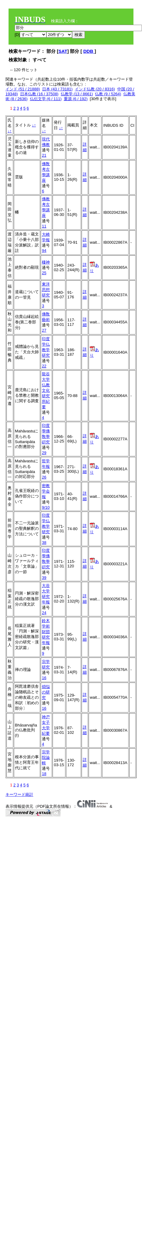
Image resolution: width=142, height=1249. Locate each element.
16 (44, 677)
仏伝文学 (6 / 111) (46, 98)
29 (44, 452)
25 (44, 273)
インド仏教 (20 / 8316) (95, 89)
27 (44, 330)
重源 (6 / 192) (76, 98)
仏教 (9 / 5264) (108, 94)
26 (44, 477)
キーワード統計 (19, 794)
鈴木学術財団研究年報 (46, 631)
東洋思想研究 (46, 289)
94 (44, 250)
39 (44, 577)
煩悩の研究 (46, 692)
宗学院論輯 (46, 757)
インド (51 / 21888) (22, 89)
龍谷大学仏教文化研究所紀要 (46, 390)
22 (44, 366)
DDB (89, 51)
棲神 (46, 262)
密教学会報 (46, 491)
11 (44, 226)
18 (44, 773)
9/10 (45, 507)
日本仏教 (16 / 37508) (39, 94)
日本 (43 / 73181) (57, 89)
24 (44, 612)
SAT (62, 51)
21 (44, 155)
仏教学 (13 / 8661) (77, 94)
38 (44, 542)
